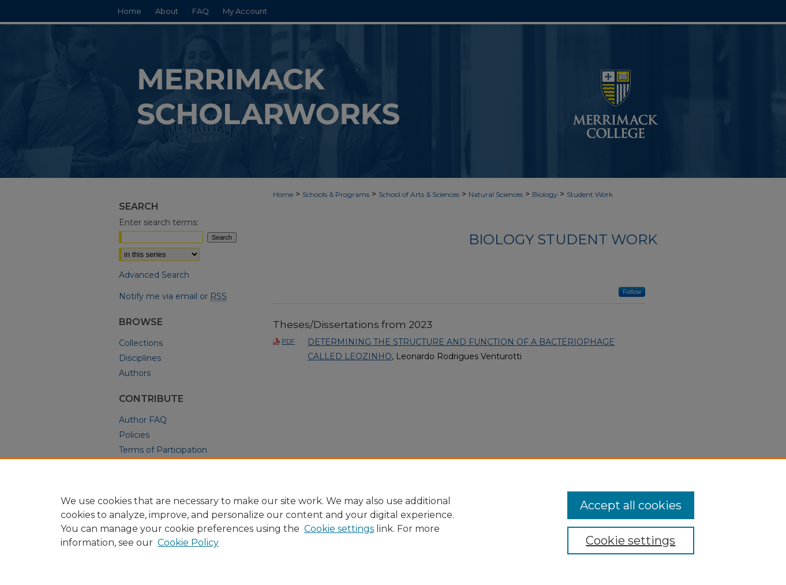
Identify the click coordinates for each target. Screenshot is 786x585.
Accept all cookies (631, 505)
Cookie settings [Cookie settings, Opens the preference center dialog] (630, 540)
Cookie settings (339, 528)
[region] (393, 521)
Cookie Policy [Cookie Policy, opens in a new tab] (188, 542)
